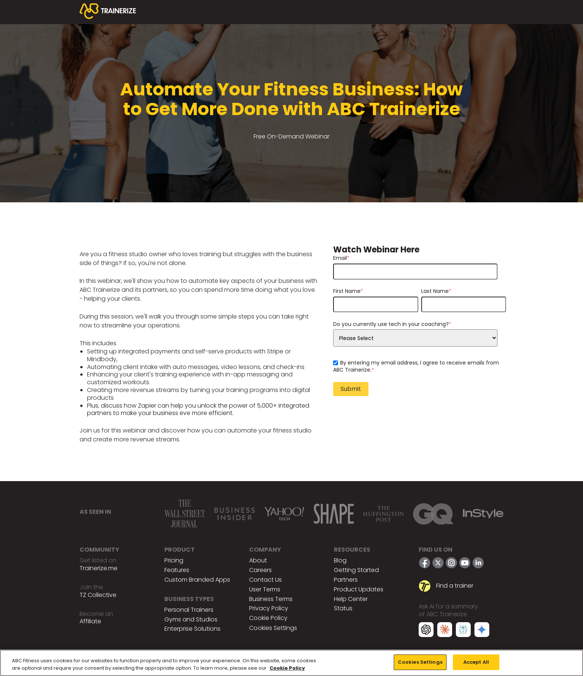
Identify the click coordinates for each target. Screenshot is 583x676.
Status (343, 608)
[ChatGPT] (426, 630)
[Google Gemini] (481, 630)
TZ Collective (98, 595)
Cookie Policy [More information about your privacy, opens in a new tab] (287, 668)
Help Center (351, 599)
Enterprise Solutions (192, 628)
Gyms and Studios (191, 619)
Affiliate (90, 621)
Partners (346, 579)
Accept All (476, 662)
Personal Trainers (188, 609)
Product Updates (358, 589)
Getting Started (356, 570)
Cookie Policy (268, 618)
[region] (291, 663)
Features (176, 570)
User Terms (264, 589)
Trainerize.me (98, 568)
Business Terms (271, 599)
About (258, 560)
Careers (260, 570)
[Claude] (444, 630)
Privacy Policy (268, 608)
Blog (340, 560)
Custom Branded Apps (197, 579)
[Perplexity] (463, 630)
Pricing (173, 560)
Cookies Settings (273, 628)
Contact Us (265, 579)
